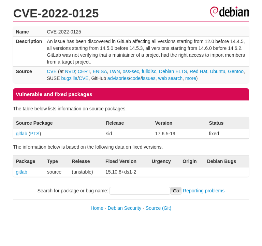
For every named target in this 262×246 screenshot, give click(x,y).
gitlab (21, 133)
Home (97, 208)
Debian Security (125, 208)
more (190, 78)
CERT (84, 71)
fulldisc (149, 71)
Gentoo (236, 71)
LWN (115, 71)
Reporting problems (203, 190)
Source (153, 208)
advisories (118, 78)
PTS (34, 133)
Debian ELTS (173, 71)
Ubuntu (217, 71)
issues (149, 78)
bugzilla (69, 78)
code (135, 78)
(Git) (166, 208)
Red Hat (198, 71)
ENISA (100, 71)
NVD (70, 71)
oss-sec (130, 71)
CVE (52, 71)
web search (170, 78)
